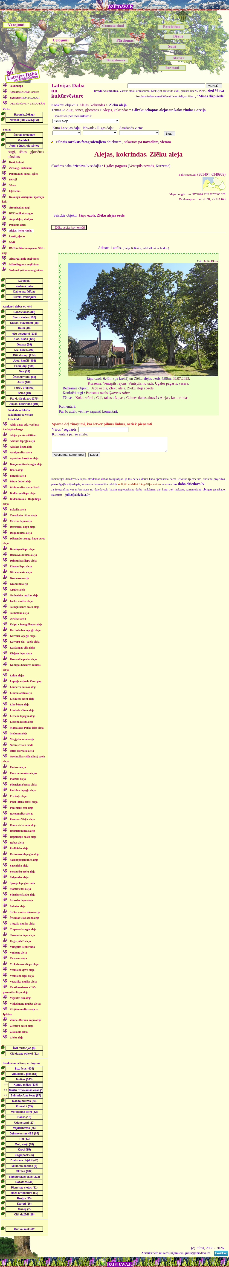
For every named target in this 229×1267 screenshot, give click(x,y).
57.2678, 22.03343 (202, 199)
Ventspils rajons (115, 383)
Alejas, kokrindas (92, 105)
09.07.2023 (181, 378)
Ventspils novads (141, 166)
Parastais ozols (108, 393)
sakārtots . (148, 142)
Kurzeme (94, 383)
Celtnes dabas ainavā (141, 398)
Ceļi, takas (104, 398)
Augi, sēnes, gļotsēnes (82, 110)
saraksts (24, 91)
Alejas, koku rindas (174, 398)
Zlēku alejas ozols (111, 215)
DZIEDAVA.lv (120, 7)
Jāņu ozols (86, 215)
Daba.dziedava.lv (27, 103)
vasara (183, 383)
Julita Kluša (211, 261)
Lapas (119, 398)
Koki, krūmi (84, 398)
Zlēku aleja (117, 388)
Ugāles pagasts (166, 383)
